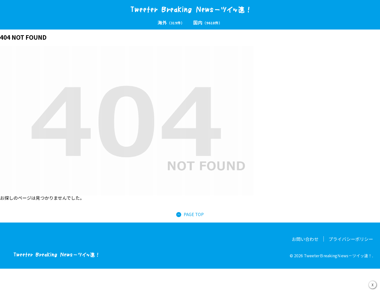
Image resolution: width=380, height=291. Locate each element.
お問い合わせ (305, 239)
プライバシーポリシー (350, 239)
